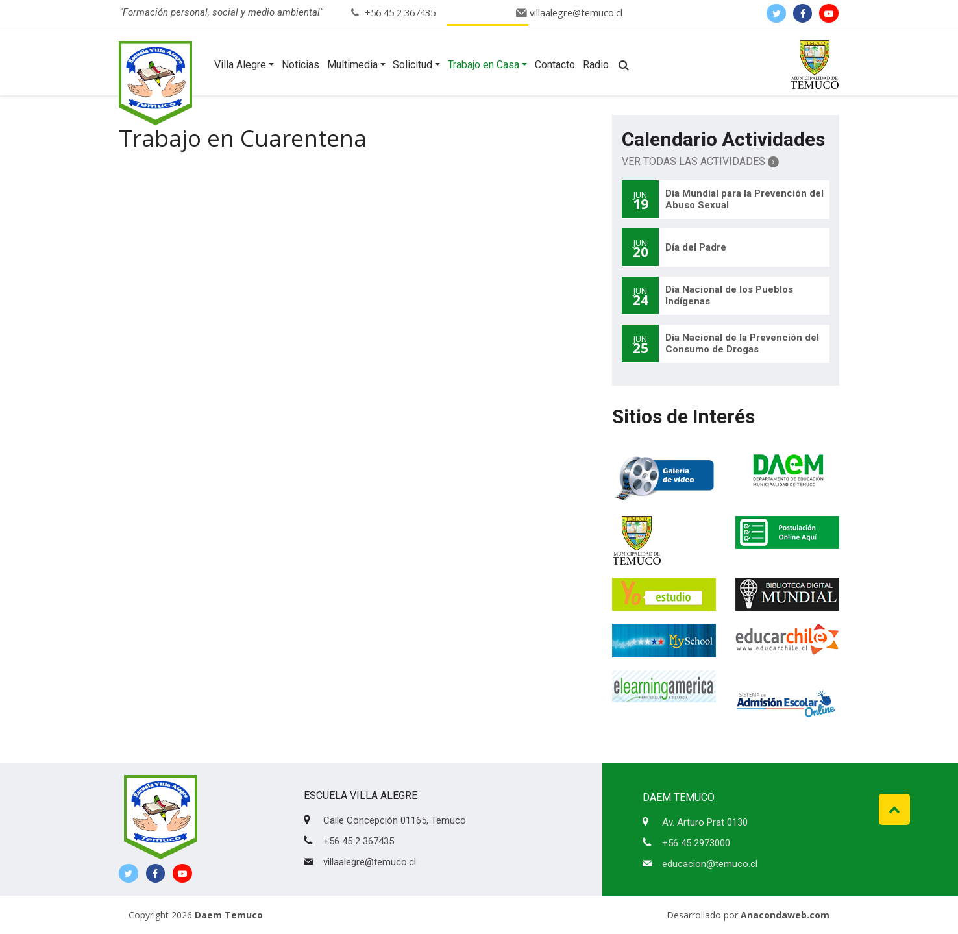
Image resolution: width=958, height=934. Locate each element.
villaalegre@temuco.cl (576, 12)
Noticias (300, 64)
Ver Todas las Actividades (700, 161)
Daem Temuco (229, 915)
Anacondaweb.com (785, 915)
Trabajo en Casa (483, 64)
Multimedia (352, 64)
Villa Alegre (240, 64)
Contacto (555, 64)
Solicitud (412, 64)
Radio (596, 64)
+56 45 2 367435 (400, 12)
